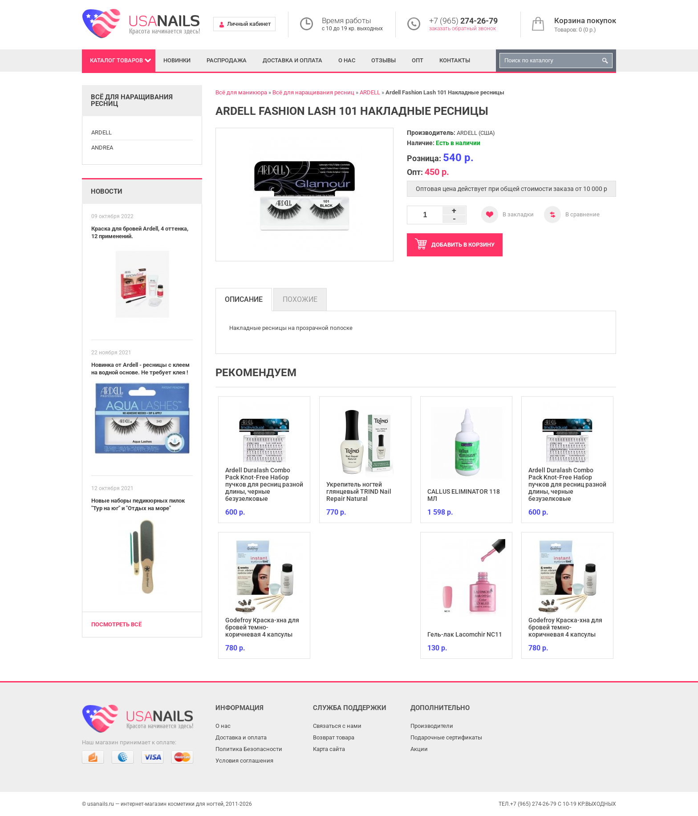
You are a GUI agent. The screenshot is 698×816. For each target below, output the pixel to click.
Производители (431, 726)
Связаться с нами (337, 726)
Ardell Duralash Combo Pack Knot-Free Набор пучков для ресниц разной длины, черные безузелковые (264, 484)
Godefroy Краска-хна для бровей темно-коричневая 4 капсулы (262, 627)
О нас (346, 60)
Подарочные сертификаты (446, 737)
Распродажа (227, 60)
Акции (419, 749)
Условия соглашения (244, 760)
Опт (417, 60)
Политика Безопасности (248, 749)
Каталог (116, 60)
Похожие (300, 299)
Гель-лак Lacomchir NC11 (464, 634)
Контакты (454, 60)
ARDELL (101, 132)
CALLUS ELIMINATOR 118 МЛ (463, 495)
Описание (244, 299)
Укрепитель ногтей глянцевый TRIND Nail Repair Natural (358, 491)
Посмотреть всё (116, 624)
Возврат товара (333, 737)
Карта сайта (329, 749)
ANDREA (102, 147)
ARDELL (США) (476, 133)
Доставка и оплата (292, 60)
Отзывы (383, 60)
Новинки (177, 60)
